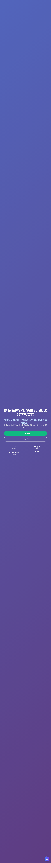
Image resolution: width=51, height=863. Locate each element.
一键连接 (25, 433)
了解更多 (25, 439)
